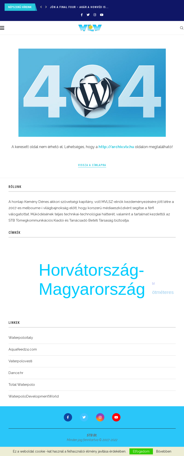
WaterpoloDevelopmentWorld (34, 396)
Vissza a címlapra (92, 165)
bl (153, 283)
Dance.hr (16, 373)
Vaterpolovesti (20, 361)
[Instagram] (94, 15)
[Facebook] (82, 15)
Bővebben (163, 451)
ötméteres (163, 292)
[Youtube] (101, 15)
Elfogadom (141, 451)
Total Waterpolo (22, 385)
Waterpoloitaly (21, 338)
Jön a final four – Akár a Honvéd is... (79, 7)
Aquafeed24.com (23, 349)
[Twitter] (88, 15)
